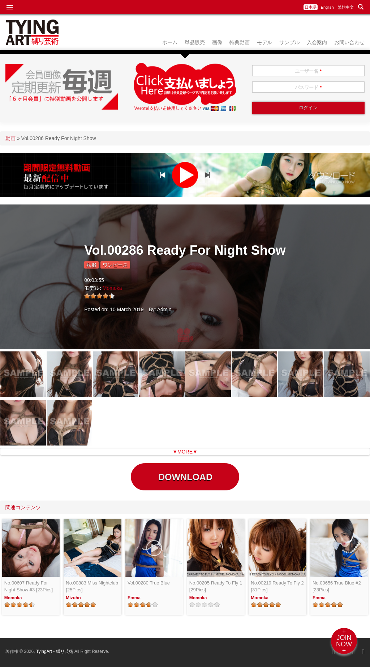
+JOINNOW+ (344, 641)
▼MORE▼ (185, 452)
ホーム (169, 42)
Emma (134, 597)
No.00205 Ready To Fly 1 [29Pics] (215, 586)
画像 (217, 42)
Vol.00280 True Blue (149, 583)
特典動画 (239, 42)
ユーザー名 (308, 71)
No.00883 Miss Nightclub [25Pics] (92, 586)
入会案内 (317, 42)
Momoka (112, 288)
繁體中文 (346, 7)
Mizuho (73, 597)
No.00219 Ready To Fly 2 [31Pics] (277, 586)
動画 (10, 138)
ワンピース (115, 265)
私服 (91, 265)
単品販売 (195, 42)
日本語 (311, 7)
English (327, 7)
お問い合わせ (349, 42)
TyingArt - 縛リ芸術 (55, 651)
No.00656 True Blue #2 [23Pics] (337, 586)
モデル (264, 42)
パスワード (308, 87)
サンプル (289, 42)
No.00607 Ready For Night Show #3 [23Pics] (28, 586)
